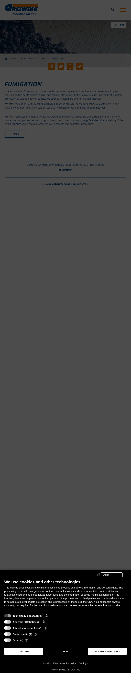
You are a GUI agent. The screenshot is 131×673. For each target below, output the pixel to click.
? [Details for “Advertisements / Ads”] (45, 628)
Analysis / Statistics (25, 622)
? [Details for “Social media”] (35, 634)
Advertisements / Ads (26, 628)
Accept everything (107, 651)
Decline (24, 651)
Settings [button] (83, 663)
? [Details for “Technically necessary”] (46, 616)
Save (65, 651)
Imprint (47, 663)
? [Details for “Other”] (26, 640)
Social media (20, 634)
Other (16, 640)
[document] (65, 596)
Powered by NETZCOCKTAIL (65, 669)
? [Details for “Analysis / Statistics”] (43, 622)
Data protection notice (64, 663)
